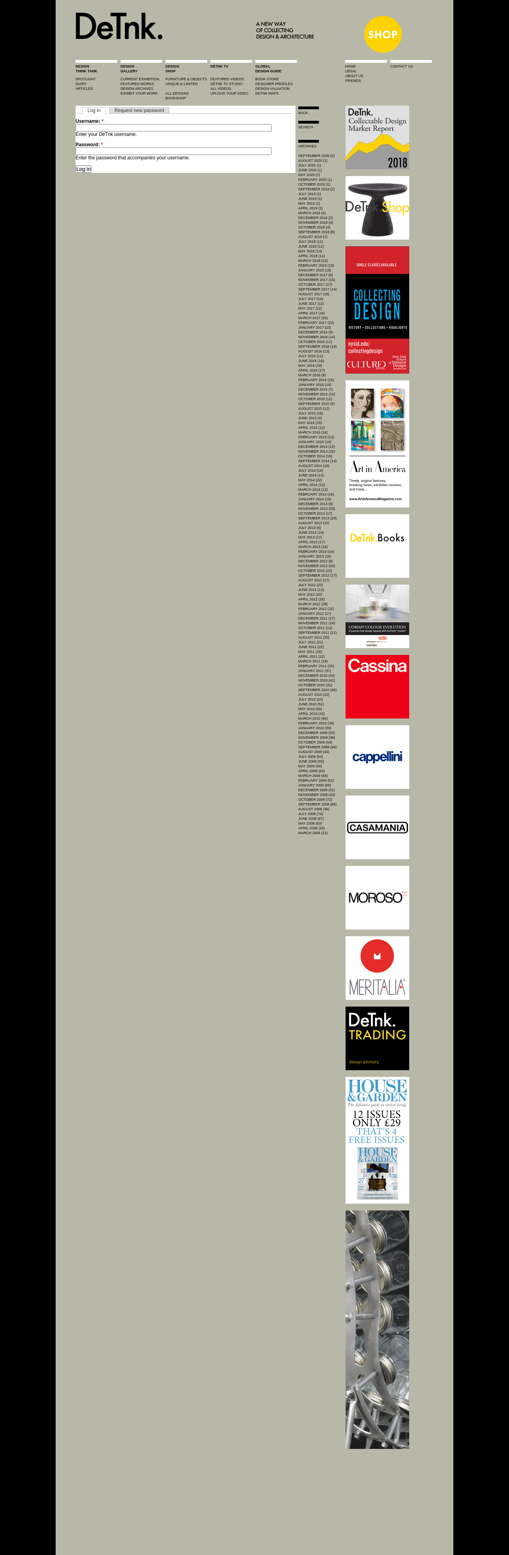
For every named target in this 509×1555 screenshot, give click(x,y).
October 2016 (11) (315, 342)
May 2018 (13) (310, 251)
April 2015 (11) (311, 428)
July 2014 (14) (310, 471)
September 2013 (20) (317, 518)
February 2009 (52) (316, 780)
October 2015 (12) (315, 399)
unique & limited (181, 84)
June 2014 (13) (311, 475)
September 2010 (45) (317, 690)
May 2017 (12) (310, 308)
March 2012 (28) (313, 604)
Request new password (139, 110)
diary (81, 84)
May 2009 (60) (310, 766)
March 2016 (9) (312, 375)
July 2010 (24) (310, 699)
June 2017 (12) (311, 304)
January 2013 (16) (314, 556)
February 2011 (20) (316, 666)
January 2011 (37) (314, 671)
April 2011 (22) (311, 656)
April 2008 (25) (311, 828)
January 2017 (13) (314, 327)
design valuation (272, 89)
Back (303, 113)
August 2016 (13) (313, 351)
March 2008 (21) (313, 833)
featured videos (227, 79)
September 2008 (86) (317, 804)
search (305, 127)
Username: (89, 121)
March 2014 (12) (313, 490)
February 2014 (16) (316, 494)
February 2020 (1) (315, 180)
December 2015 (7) (315, 389)
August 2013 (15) (313, 523)
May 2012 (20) (310, 594)
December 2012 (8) (315, 561)
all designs (177, 93)
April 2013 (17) (311, 542)
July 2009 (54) (310, 757)
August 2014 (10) (313, 466)
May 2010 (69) (310, 709)
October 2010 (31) (315, 685)
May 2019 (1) (309, 203)
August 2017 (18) (313, 294)
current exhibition (139, 79)
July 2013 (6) (309, 528)
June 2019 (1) (310, 199)
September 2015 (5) (316, 404)
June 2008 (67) (311, 819)
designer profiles (274, 84)
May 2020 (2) (309, 175)
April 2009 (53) (311, 771)
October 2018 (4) (314, 227)
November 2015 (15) (316, 394)
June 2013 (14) (311, 532)
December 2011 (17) (316, 618)
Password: (89, 144)
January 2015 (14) (314, 442)
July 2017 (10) (310, 299)
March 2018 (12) (313, 261)
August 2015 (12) (313, 409)
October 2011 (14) (315, 628)
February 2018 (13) (316, 265)
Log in (94, 110)
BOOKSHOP (175, 98)
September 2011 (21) (317, 633)
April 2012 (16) (311, 599)
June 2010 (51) (311, 704)
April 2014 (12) (311, 485)
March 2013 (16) (313, 547)
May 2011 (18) (310, 652)
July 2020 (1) (309, 165)
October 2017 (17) (315, 285)
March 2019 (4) (312, 213)
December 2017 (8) (315, 275)
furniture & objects (186, 79)
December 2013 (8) (315, 504)
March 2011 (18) (313, 661)
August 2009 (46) (313, 752)
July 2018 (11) (310, 242)
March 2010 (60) (313, 718)
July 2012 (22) (310, 585)
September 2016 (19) (317, 347)
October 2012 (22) (315, 571)
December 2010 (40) (316, 676)
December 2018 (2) (315, 218)
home (350, 66)
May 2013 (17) (310, 537)
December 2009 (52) (316, 733)
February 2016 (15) (316, 380)
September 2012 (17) (317, 575)
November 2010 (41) (316, 680)
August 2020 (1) (312, 161)
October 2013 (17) (315, 513)
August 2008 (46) (313, 809)
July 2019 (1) (309, 194)
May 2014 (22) (310, 480)
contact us (401, 66)
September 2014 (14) (317, 461)
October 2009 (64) (315, 742)
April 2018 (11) (311, 256)
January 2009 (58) (314, 785)
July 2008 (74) (310, 814)
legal (351, 71)
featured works (137, 84)
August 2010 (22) (313, 695)
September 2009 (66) (317, 747)
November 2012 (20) (316, 566)
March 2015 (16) (313, 432)
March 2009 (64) (313, 776)
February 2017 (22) (316, 323)
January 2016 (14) (314, 385)
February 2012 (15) (316, 609)
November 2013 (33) (316, 509)
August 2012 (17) (313, 580)
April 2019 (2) (310, 208)
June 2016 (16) (311, 361)
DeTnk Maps (267, 93)
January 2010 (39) (314, 728)
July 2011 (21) (310, 642)
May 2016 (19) (310, 366)
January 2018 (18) (314, 270)
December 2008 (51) (316, 790)
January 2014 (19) (314, 499)
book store (267, 79)
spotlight (86, 79)
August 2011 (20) (313, 637)
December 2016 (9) (315, 332)
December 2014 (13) (316, 447)
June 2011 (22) (311, 647)
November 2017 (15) (316, 280)
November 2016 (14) (316, 337)
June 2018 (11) (311, 246)
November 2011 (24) (316, 623)
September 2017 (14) (317, 289)
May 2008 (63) (310, 823)
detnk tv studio (226, 84)
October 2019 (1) (314, 184)
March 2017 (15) (313, 318)
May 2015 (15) (310, 423)
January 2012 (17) (314, 614)
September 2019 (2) (316, 189)
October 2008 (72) (315, 800)
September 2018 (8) (316, 232)
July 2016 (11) (310, 356)
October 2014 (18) (315, 456)
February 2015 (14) (316, 437)
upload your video (229, 93)
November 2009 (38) (316, 738)
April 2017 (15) (311, 313)
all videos (220, 89)
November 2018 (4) (315, 223)
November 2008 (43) (316, 795)
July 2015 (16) (310, 413)
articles (84, 89)
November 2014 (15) (316, 451)
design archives (136, 89)
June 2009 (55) (311, 761)
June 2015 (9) (310, 418)
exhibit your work (139, 93)
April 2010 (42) (311, 714)
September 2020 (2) (316, 156)
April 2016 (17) (311, 370)
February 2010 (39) (316, 723)
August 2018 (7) (312, 237)
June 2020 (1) (310, 170)
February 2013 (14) (316, 552)
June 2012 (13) (311, 590)
